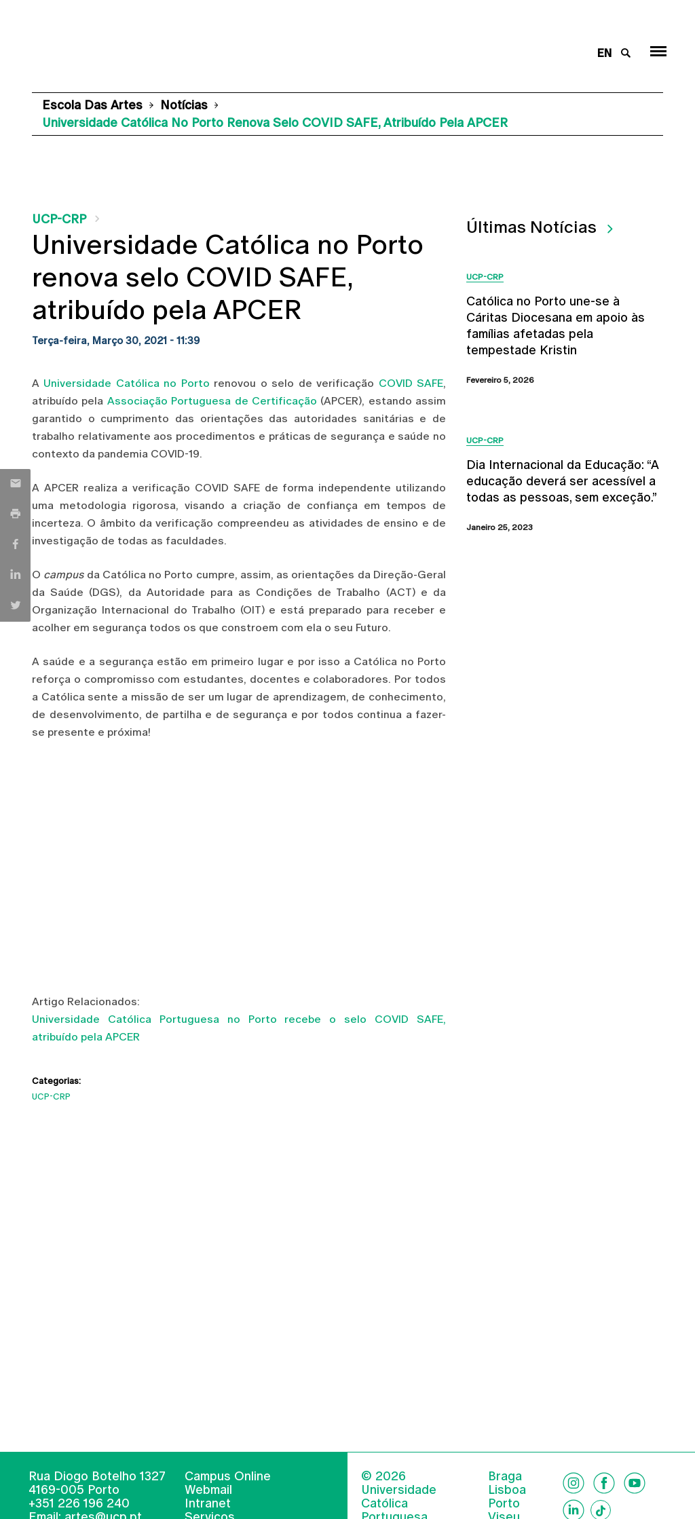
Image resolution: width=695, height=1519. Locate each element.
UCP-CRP (59, 219)
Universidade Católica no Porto (126, 383)
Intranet (208, 1503)
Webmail (208, 1489)
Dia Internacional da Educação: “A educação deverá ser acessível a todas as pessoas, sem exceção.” (562, 480)
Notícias (184, 105)
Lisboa (507, 1490)
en (604, 53)
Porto (504, 1503)
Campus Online (228, 1476)
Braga (505, 1476)
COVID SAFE (411, 383)
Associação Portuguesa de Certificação (212, 400)
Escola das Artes (92, 105)
